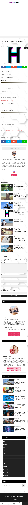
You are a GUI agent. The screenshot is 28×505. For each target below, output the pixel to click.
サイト (2, 283)
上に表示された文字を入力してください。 (8, 290)
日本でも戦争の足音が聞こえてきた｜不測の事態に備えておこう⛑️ (19, 397)
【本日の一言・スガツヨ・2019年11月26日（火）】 (20, 195)
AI (12, 426)
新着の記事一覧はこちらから (14, 332)
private (6, 471)
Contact (7, 496)
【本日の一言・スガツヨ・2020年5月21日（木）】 (20, 247)
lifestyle (6, 459)
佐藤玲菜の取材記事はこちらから (14, 369)
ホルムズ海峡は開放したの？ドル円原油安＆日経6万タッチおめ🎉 (19, 382)
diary (10, 46)
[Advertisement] (14, 20)
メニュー (14, 503)
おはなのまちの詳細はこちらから (14, 367)
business (6, 462)
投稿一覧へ (14, 174)
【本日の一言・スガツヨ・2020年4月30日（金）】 (20, 204)
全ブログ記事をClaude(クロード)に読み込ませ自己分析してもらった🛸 (19, 429)
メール (2, 278)
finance (6, 5)
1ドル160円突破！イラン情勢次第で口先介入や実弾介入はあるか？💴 (19, 405)
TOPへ (25, 503)
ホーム (3, 503)
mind (10, 4)
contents (15, 4)
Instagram (19, 503)
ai (2, 4)
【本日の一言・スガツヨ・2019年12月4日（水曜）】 (20, 238)
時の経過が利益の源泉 (19, 186)
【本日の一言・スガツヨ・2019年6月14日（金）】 (20, 212)
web (20, 4)
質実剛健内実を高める (19, 220)
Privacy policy (19, 496)
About (13, 496)
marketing (25, 4)
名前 (2, 273)
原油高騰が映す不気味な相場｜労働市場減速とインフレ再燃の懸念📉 (19, 421)
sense (6, 468)
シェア (8, 503)
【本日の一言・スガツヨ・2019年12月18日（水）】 (20, 230)
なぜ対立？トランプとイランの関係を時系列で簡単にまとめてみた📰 (19, 390)
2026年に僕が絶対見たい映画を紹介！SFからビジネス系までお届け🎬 (19, 413)
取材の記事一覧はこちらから (14, 334)
